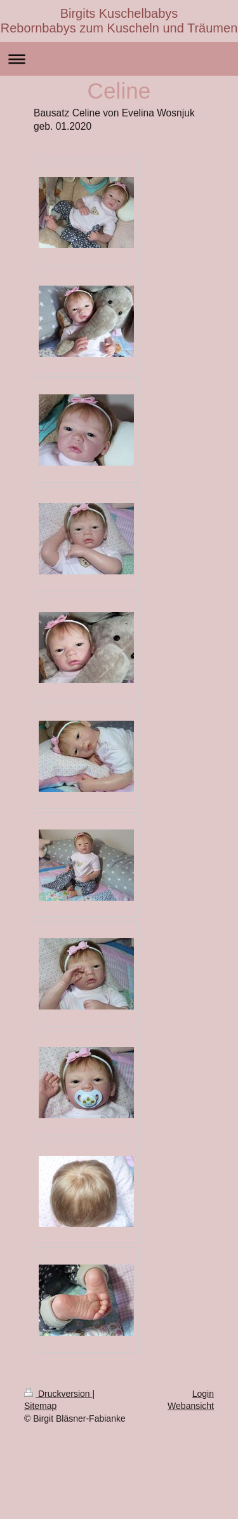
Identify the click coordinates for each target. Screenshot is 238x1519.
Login (203, 1394)
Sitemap (40, 1406)
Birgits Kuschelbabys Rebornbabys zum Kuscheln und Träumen (119, 20)
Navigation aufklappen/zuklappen (119, 59)
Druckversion (58, 1394)
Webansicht (191, 1406)
